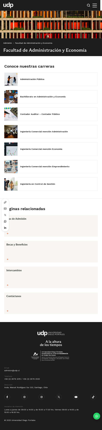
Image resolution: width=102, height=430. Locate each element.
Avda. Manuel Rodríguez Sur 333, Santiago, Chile (26, 387)
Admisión (7, 43)
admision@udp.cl (12, 370)
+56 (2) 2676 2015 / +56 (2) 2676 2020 (22, 379)
